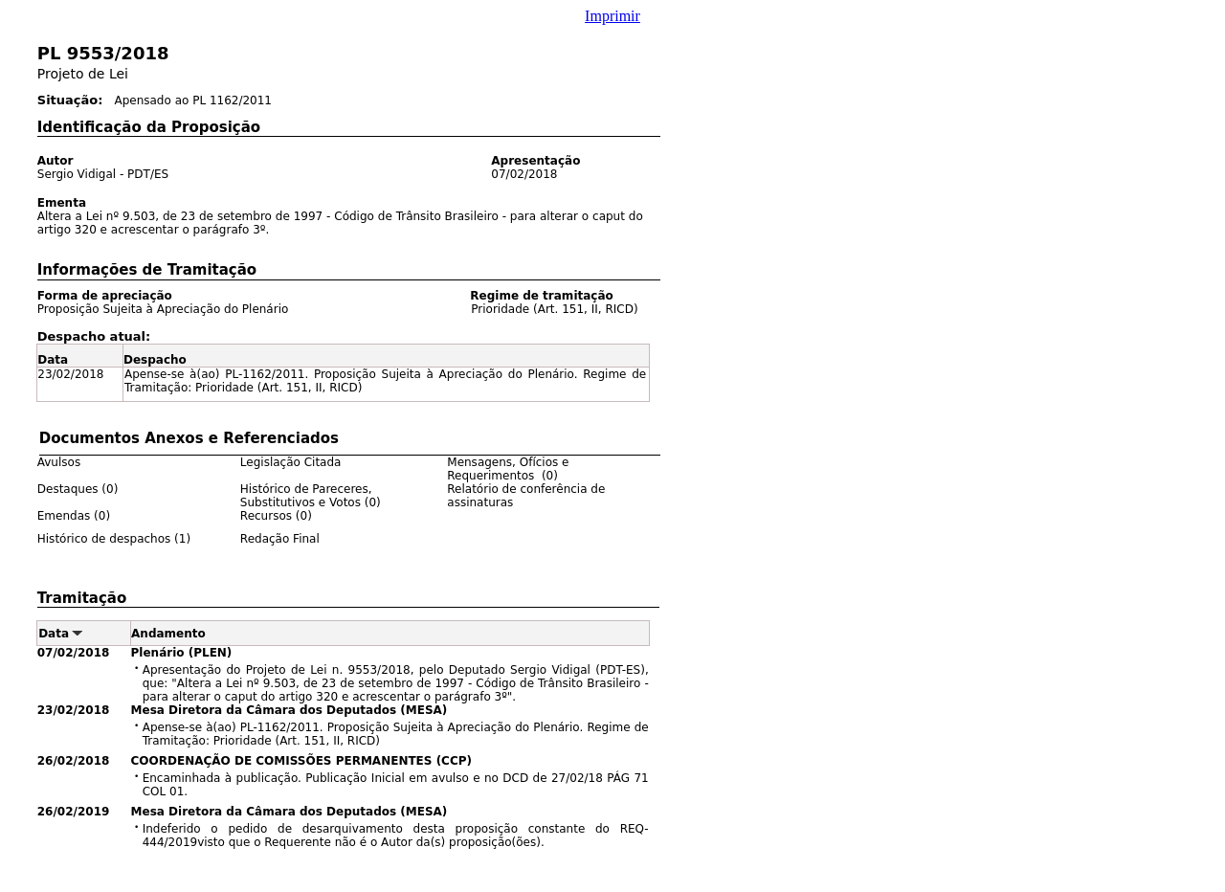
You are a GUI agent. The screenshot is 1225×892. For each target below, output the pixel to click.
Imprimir (612, 16)
